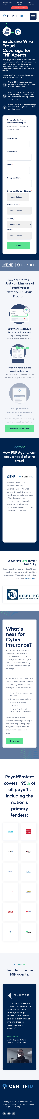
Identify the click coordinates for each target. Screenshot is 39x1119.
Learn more (30, 578)
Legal (8, 1107)
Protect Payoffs (19, 3)
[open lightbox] (19, 1056)
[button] (33, 16)
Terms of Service (27, 1104)
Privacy (17, 1107)
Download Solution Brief (19, 428)
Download (14, 741)
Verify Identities (31, 3)
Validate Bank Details (7, 3)
